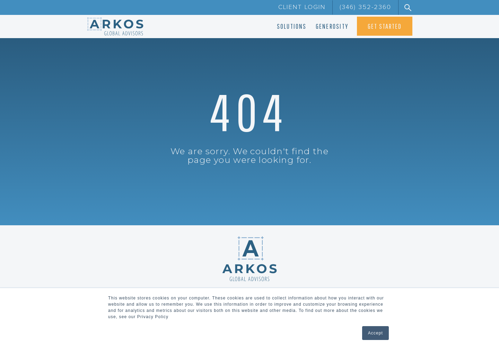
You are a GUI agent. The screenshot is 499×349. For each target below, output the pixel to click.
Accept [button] (375, 333)
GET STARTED (385, 26)
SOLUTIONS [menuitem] (292, 26)
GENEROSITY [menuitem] (332, 26)
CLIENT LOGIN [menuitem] (301, 7)
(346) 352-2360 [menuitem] (365, 7)
